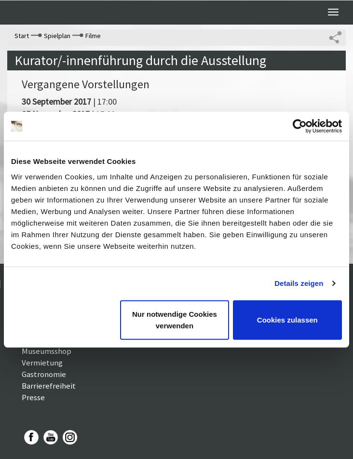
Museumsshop (46, 351)
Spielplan (57, 35)
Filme (93, 35)
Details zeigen (298, 283)
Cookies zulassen (287, 319)
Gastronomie (44, 374)
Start (21, 35)
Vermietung (42, 362)
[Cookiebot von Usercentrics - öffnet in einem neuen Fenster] (300, 126)
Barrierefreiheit (49, 385)
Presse (33, 397)
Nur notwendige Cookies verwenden (174, 319)
